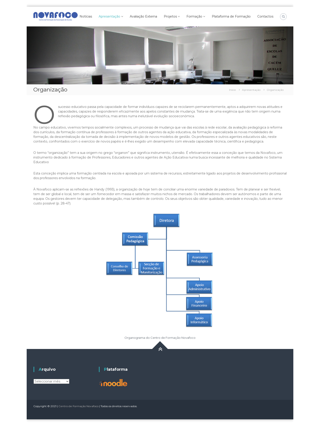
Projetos (170, 16)
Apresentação (109, 16)
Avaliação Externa (143, 16)
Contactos (265, 16)
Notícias (86, 16)
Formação (194, 16)
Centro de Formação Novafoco (78, 406)
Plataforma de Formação (231, 16)
